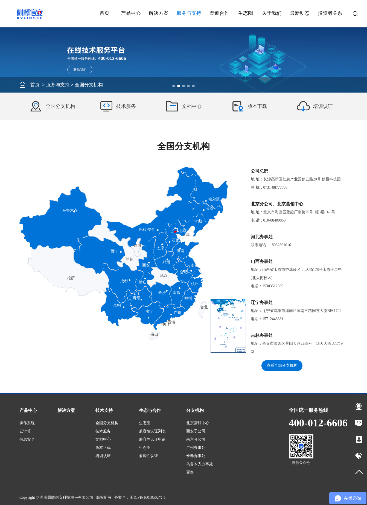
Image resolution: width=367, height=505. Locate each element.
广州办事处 (195, 448)
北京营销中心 (197, 423)
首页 (104, 13)
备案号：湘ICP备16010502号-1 (139, 497)
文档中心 (103, 439)
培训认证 (103, 456)
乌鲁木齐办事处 (199, 464)
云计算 (25, 431)
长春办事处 (195, 456)
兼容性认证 (148, 456)
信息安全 (27, 439)
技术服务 (103, 431)
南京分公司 (195, 439)
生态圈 (144, 423)
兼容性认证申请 (152, 439)
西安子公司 (195, 431)
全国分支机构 (106, 423)
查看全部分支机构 (282, 365)
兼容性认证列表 (152, 431)
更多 (190, 472)
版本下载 (103, 448)
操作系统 (27, 423)
